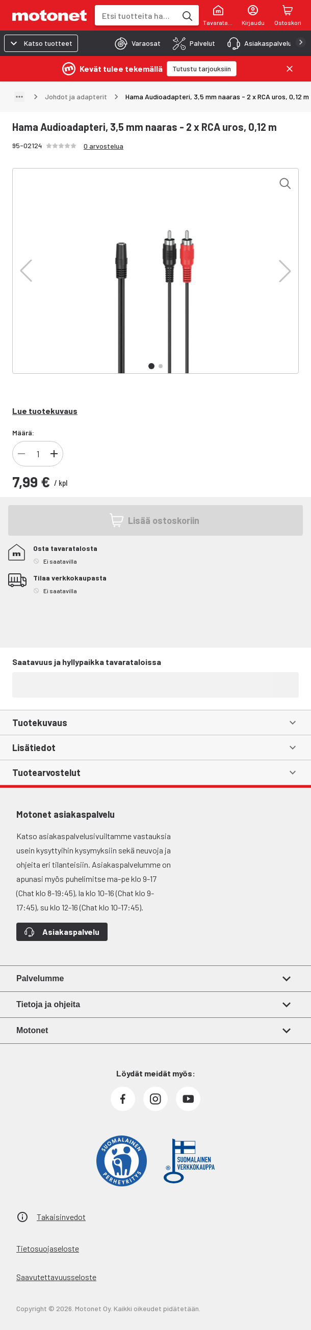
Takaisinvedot (61, 1217)
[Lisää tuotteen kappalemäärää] (54, 453)
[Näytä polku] (19, 97)
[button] (26, 271)
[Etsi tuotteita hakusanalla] (186, 15)
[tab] (134, 43)
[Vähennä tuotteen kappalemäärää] (21, 453)
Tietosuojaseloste (47, 1248)
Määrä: (23, 432)
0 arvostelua (103, 146)
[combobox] (135, 16)
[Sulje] (289, 68)
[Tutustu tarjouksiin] (202, 68)
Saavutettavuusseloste (56, 1277)
